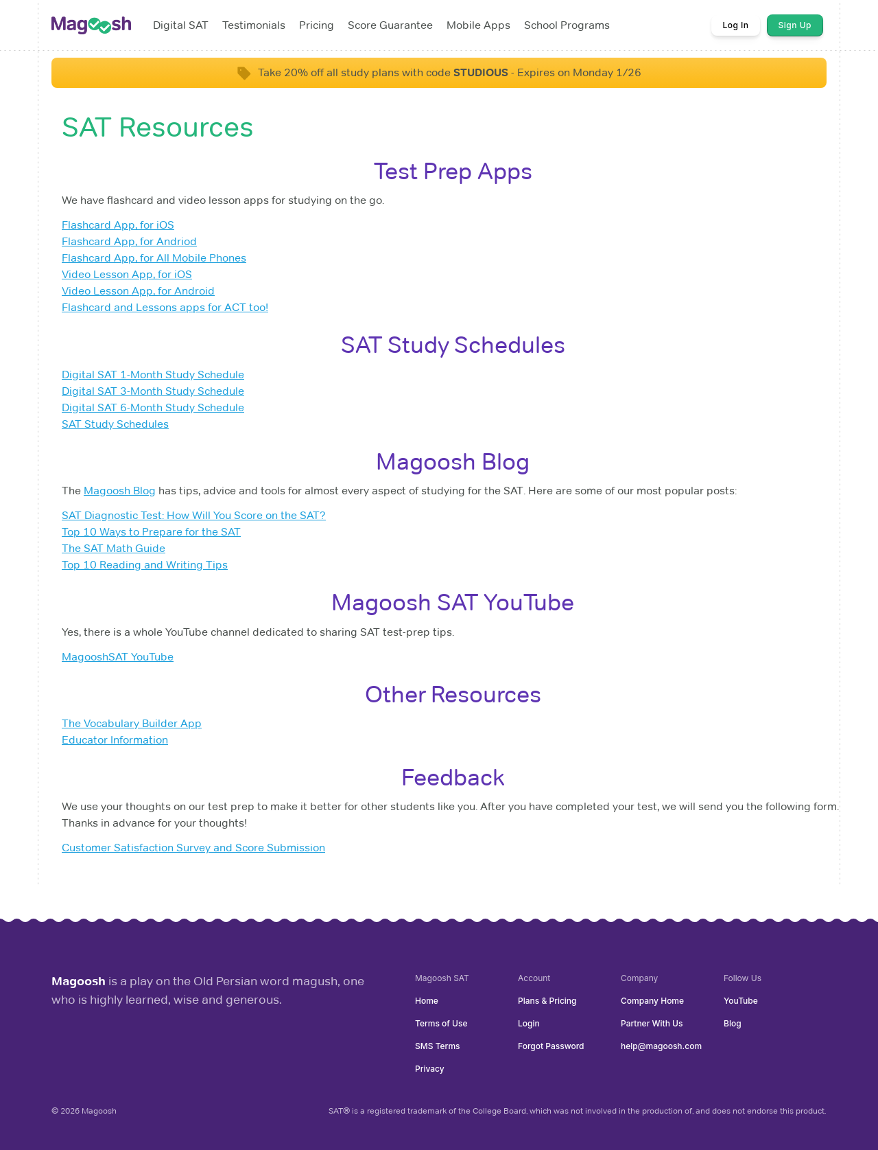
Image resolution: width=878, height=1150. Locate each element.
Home (426, 1001)
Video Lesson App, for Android (138, 290)
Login (529, 1023)
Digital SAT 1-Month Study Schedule (153, 374)
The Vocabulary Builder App (132, 723)
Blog (732, 1023)
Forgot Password (551, 1046)
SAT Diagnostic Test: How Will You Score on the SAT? (194, 515)
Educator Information (115, 739)
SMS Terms (437, 1046)
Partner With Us (652, 1023)
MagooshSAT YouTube (118, 656)
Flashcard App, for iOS (118, 224)
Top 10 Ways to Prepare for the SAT (151, 531)
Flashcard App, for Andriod (129, 241)
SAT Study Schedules (115, 423)
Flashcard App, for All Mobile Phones (154, 257)
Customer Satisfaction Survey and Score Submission (193, 847)
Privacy (429, 1068)
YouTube (741, 1001)
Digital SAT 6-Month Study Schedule (153, 407)
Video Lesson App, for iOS (127, 274)
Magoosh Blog (120, 490)
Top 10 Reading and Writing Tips (145, 564)
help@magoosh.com (661, 1046)
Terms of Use (441, 1023)
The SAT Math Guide (113, 548)
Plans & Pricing (547, 1001)
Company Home (652, 1001)
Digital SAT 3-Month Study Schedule (153, 391)
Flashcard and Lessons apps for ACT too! (165, 307)
